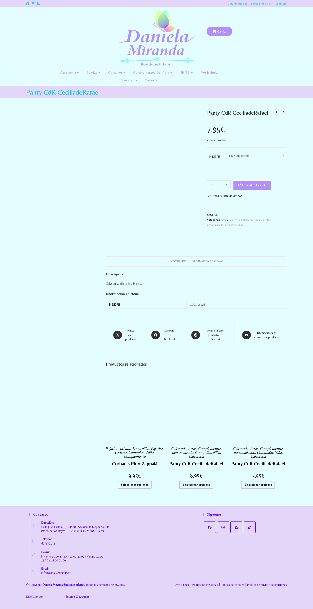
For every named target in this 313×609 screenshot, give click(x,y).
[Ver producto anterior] (276, 112)
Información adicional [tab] (207, 261)
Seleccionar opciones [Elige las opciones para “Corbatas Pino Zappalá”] (134, 484)
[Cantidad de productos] (219, 184)
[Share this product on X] (124, 334)
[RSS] (236, 527)
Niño (145, 448)
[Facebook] (210, 527)
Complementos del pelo (152, 72)
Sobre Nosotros (261, 3)
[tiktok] (250, 527)
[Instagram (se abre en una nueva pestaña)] (33, 4)
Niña (240, 224)
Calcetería (234, 219)
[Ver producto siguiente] (284, 112)
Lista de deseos (238, 3)
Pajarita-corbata (117, 448)
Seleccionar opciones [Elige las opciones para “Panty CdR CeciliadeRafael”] (196, 484)
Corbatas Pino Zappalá (134, 463)
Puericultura (209, 72)
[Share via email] (260, 335)
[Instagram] (223, 527)
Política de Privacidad (205, 584)
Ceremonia (69, 72)
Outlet (151, 80)
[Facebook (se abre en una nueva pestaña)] (28, 4)
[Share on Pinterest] (209, 334)
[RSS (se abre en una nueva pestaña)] (38, 4)
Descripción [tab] (178, 261)
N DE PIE (214, 156)
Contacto (281, 3)
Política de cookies (232, 584)
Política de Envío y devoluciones (267, 584)
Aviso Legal (182, 584)
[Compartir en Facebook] (164, 334)
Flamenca (129, 80)
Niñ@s (186, 72)
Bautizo (94, 72)
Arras (224, 219)
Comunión (117, 72)
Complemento (135, 456)
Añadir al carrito (252, 185)
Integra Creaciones (77, 597)
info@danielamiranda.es (56, 572)
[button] (224, 196)
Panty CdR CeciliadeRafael (196, 463)
